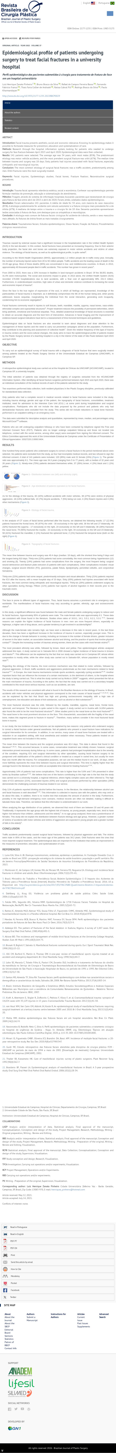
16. (4, 1006)
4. (4, 893)
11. (4, 953)
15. (4, 997)
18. (4, 1026)
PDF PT (10, 1241)
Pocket (10, 1283)
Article (7, 103)
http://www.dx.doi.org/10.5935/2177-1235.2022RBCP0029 (31, 96)
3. (3, 878)
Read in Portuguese (15, 1227)
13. (4, 977)
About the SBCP (9, 1325)
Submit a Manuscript (32, 1319)
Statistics (8, 120)
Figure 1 (97, 457)
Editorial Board (9, 1331)
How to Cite (12, 1269)
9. (3, 936)
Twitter (9, 1297)
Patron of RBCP (9, 1344)
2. (3, 870)
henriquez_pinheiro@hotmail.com (68, 1189)
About (8, 1314)
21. (4, 1058)
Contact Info (11, 1348)
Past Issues (82, 1323)
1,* (33, 84)
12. (4, 962)
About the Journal (9, 1319)
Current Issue (81, 1319)
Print (9, 1255)
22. (4, 1067)
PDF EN (10, 1248)
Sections (9, 1335)
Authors (30, 1314)
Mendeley (11, 1276)
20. (4, 1047)
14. (4, 985)
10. (4, 945)
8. (3, 928)
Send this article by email (18, 1262)
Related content (12, 128)
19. (4, 1038)
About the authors (12, 112)
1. (3, 855)
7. (3, 919)
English (89, 2)
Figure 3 (24, 502)
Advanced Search (104, 1316)
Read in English (13, 1234)
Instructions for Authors (58, 1316)
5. (3, 902)
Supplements (83, 1326)
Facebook (11, 1290)
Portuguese (106, 2)
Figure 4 (12, 536)
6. (3, 910)
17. (4, 1018)
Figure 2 (16, 463)
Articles (81, 1314)
